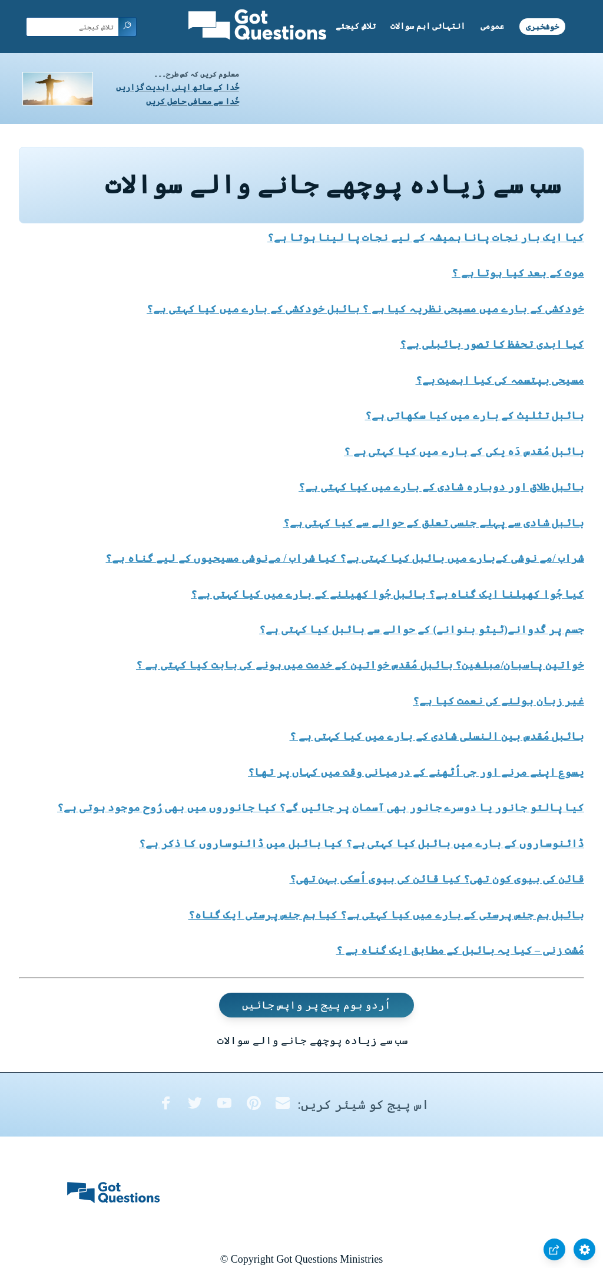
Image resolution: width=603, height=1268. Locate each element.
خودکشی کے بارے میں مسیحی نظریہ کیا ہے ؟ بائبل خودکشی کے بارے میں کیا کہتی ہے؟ (365, 309)
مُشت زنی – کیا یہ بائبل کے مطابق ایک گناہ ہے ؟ (460, 950)
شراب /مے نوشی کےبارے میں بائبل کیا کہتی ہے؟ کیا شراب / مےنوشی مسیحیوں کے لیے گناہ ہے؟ (344, 558)
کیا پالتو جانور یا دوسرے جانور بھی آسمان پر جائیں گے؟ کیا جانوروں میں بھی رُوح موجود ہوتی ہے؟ (320, 808)
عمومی (492, 26)
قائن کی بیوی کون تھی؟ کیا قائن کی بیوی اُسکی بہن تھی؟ (437, 879)
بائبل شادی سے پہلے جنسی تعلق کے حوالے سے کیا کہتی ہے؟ (434, 523)
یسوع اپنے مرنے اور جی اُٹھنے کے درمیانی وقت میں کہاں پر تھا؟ (416, 772)
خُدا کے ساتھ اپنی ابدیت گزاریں (177, 87)
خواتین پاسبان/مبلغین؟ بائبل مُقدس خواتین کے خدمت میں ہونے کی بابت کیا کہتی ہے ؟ (360, 665)
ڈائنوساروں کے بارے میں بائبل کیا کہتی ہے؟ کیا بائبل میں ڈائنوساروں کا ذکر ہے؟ (361, 843)
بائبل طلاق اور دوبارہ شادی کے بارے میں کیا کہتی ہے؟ (441, 487)
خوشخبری (542, 26)
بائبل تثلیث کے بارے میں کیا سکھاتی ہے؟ (475, 415)
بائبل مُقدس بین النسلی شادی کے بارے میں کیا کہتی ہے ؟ (437, 736)
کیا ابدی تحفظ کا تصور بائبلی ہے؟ (492, 344)
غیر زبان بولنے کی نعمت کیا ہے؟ (498, 701)
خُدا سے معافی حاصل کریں (192, 101)
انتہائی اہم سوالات (427, 26)
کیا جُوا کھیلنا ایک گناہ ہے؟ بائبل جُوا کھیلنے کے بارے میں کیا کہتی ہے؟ (387, 594)
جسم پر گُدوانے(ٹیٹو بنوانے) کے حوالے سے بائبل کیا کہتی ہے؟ (421, 629)
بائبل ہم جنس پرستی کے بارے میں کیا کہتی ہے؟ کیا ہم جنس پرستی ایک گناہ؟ (386, 915)
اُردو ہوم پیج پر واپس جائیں (317, 1005)
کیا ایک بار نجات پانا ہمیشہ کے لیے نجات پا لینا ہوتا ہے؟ (425, 237)
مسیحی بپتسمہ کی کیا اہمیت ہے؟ (500, 380)
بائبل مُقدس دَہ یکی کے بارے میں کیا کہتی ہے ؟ (464, 451)
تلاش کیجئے (356, 26)
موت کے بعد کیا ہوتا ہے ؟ (518, 273)
